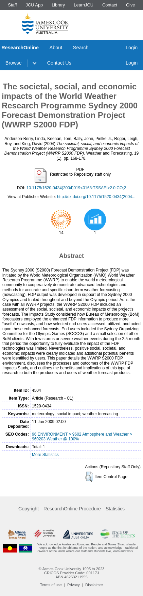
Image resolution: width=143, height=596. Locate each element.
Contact (109, 4)
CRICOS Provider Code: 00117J (71, 573)
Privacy (73, 585)
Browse (13, 63)
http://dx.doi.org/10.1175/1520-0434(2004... (96, 196)
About (56, 47)
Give (130, 4)
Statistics (115, 508)
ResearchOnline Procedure (72, 508)
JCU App (34, 4)
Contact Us (59, 63)
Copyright (28, 508)
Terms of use (51, 585)
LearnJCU (83, 4)
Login (132, 47)
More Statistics (45, 454)
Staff (12, 4)
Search (81, 47)
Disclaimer (94, 585)
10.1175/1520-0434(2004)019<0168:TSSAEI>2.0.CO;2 (76, 188)
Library (58, 4)
